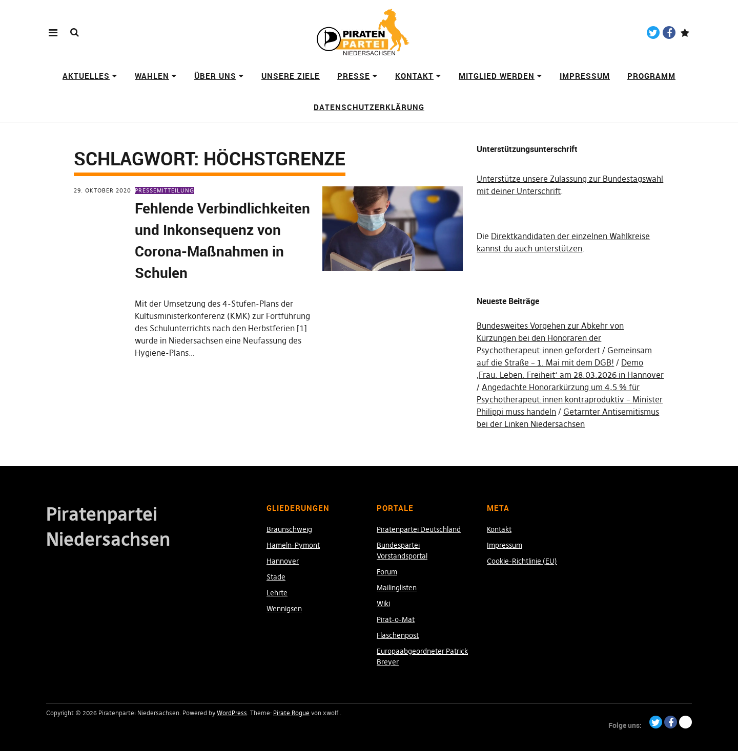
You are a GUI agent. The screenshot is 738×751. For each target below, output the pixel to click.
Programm (651, 76)
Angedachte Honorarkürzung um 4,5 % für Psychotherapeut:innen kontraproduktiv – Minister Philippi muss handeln (570, 399)
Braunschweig (289, 529)
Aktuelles (86, 76)
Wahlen (152, 76)
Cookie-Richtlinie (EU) (522, 561)
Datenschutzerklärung (369, 107)
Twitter (653, 32)
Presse (353, 76)
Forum (387, 571)
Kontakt (414, 76)
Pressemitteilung (164, 190)
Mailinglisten (397, 587)
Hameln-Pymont (293, 545)
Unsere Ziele (290, 76)
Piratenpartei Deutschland (419, 529)
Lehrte (277, 592)
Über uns (215, 76)
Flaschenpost (398, 635)
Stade (275, 577)
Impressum (585, 76)
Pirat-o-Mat (396, 619)
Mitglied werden (497, 76)
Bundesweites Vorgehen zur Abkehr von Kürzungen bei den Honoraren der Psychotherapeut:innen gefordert (550, 337)
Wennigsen (284, 608)
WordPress (232, 713)
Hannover (282, 561)
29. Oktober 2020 (102, 190)
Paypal (685, 32)
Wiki (383, 603)
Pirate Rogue (291, 713)
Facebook (669, 32)
